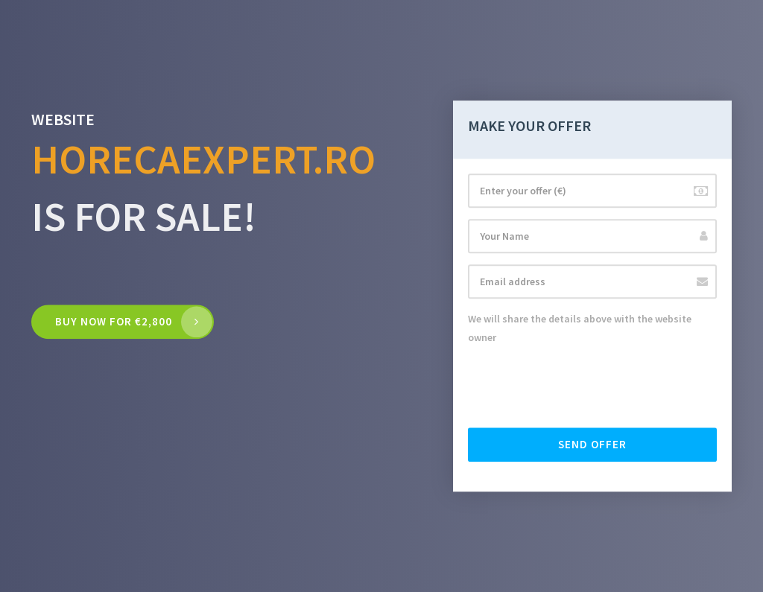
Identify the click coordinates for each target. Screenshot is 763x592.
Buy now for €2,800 (113, 322)
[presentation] (581, 387)
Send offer (592, 444)
